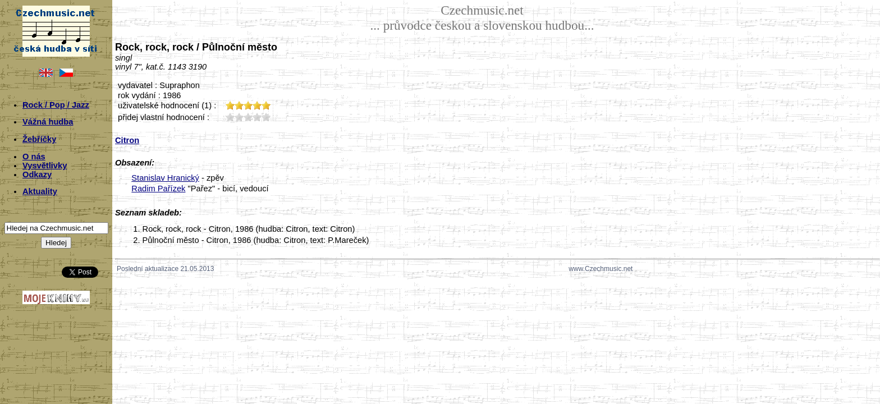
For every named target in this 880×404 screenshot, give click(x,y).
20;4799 (239, 117)
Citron (127, 140)
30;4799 (248, 117)
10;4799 (230, 117)
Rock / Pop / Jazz (55, 104)
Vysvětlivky (44, 165)
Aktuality (39, 191)
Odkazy (37, 174)
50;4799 (266, 117)
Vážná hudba (47, 121)
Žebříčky (39, 139)
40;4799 (257, 117)
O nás (33, 156)
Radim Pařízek (158, 188)
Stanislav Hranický (165, 177)
